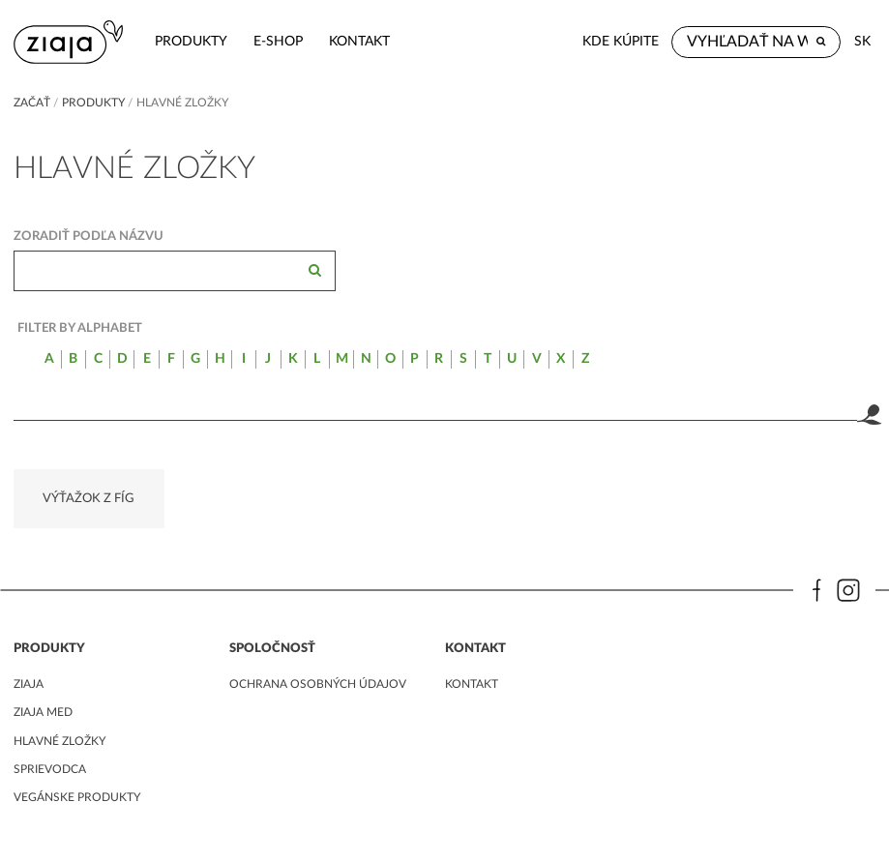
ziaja (29, 684)
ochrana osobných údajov (317, 684)
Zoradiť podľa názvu (88, 236)
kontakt (359, 41)
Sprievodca (50, 769)
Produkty (191, 41)
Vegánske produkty (77, 797)
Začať (32, 102)
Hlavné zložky (59, 741)
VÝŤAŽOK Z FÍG (88, 498)
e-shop (278, 41)
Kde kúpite (620, 41)
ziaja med (43, 712)
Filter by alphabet (79, 328)
